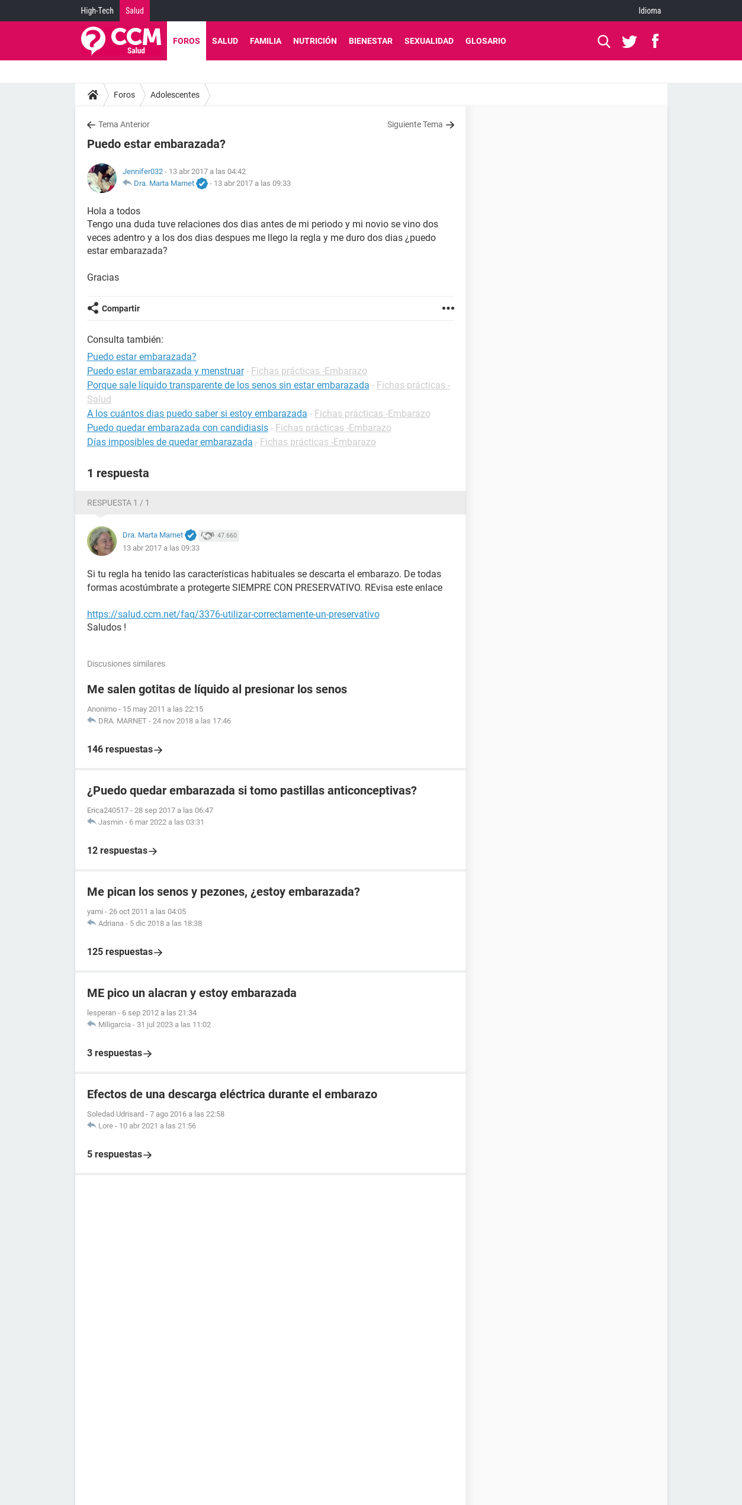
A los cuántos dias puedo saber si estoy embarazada (197, 413)
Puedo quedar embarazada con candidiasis (177, 427)
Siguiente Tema (415, 124)
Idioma (650, 10)
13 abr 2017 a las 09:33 (252, 183)
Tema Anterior (124, 124)
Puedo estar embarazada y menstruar (165, 371)
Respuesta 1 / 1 (118, 502)
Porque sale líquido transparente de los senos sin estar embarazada (228, 385)
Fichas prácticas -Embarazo (309, 371)
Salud (135, 10)
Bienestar (371, 41)
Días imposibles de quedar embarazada (170, 442)
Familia (265, 41)
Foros (186, 41)
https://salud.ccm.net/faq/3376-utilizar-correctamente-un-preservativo (233, 614)
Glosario (485, 41)
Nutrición (315, 41)
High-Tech (97, 10)
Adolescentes (175, 94)
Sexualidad (429, 41)
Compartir (121, 308)
